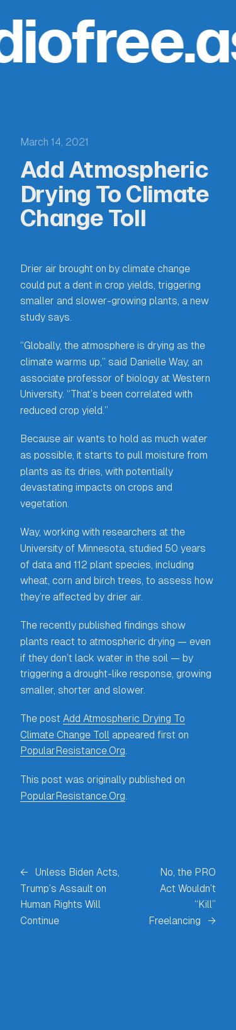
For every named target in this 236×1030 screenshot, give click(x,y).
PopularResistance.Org (72, 751)
